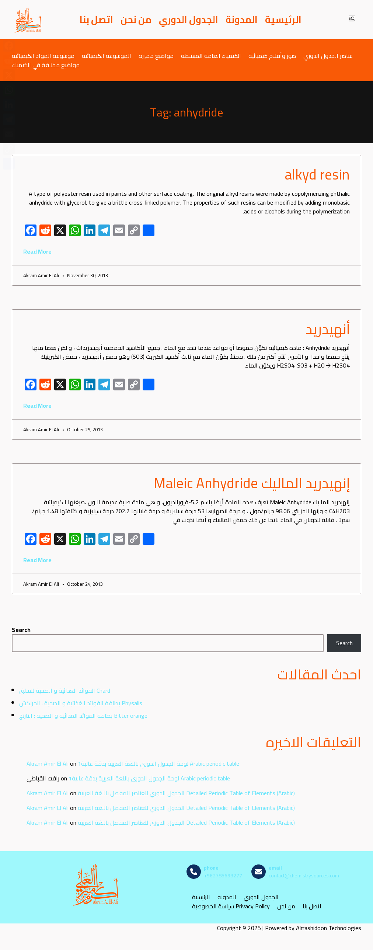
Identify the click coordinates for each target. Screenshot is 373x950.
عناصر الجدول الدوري (328, 55)
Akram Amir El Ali (48, 763)
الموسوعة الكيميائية (106, 55)
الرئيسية (283, 20)
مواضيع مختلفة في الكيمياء (46, 64)
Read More (37, 251)
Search (21, 629)
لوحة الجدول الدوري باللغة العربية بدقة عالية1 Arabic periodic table (158, 763)
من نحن (136, 20)
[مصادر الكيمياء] (28, 19)
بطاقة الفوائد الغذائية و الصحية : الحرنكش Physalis (80, 703)
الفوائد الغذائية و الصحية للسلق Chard (64, 690)
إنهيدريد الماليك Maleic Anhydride (252, 483)
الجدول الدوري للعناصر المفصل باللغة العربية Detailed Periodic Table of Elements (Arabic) (186, 792)
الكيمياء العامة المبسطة (211, 55)
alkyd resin (317, 174)
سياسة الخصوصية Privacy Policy (231, 906)
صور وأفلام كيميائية (272, 55)
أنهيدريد (328, 329)
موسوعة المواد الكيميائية (43, 55)
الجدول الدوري (188, 20)
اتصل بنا (96, 20)
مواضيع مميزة (156, 55)
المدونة (242, 20)
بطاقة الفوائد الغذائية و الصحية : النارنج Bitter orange (83, 715)
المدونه (226, 897)
